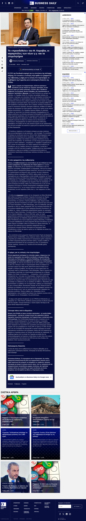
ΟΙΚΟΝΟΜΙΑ (34, 7)
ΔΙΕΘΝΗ (59, 7)
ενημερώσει (19, 195)
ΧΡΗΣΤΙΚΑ (36, 511)
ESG (35, 505)
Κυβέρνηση (17, 383)
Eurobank (10, 383)
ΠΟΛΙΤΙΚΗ (41, 7)
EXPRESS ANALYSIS (47, 507)
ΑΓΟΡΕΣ (26, 7)
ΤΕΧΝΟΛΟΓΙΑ (27, 508)
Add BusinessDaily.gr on (32, 69)
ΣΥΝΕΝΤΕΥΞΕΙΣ (51, 7)
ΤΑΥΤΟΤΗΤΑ (16, 518)
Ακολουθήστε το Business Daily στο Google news (30, 377)
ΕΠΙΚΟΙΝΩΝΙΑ (22, 518)
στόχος (10, 166)
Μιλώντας (25, 93)
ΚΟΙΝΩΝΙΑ (26, 502)
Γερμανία (24, 383)
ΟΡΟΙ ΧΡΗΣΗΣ (29, 518)
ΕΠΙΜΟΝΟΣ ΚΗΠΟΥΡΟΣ (32, 60)
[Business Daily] (3, 508)
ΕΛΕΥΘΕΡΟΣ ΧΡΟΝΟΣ (47, 503)
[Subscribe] (76, 506)
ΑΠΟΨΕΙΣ (36, 508)
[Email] (64, 506)
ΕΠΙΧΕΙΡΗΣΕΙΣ (17, 7)
